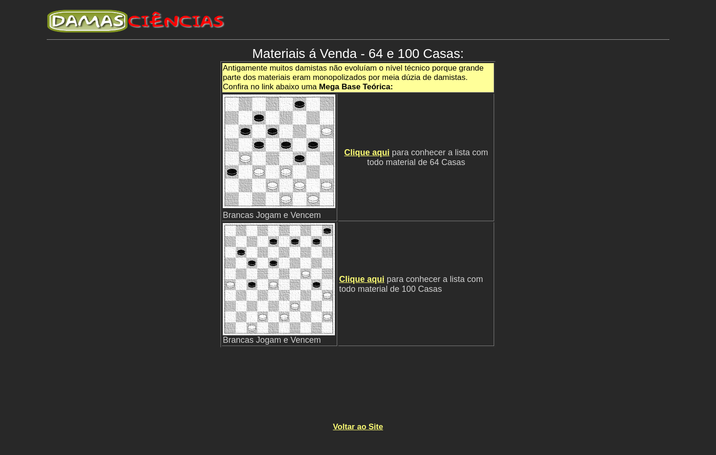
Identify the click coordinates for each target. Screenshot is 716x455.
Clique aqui (367, 152)
